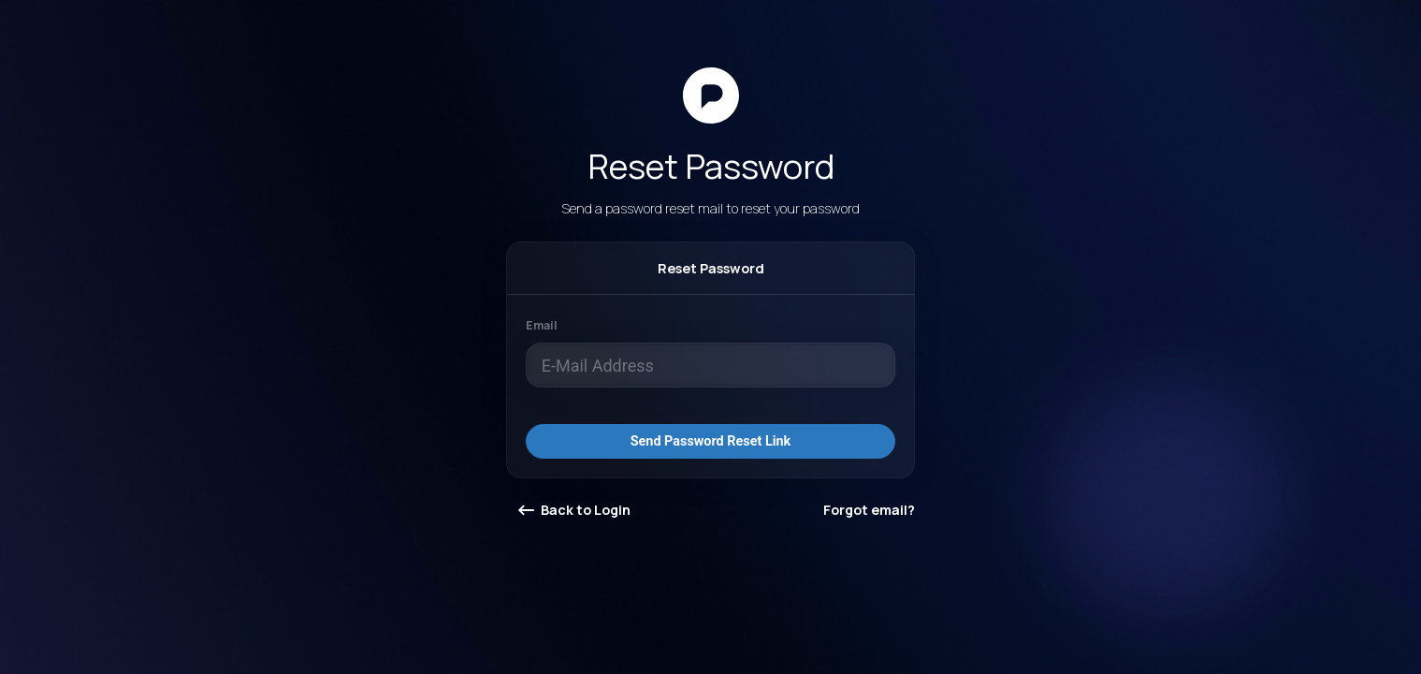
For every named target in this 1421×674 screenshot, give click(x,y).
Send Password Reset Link (711, 441)
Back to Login (574, 510)
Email (542, 325)
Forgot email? (869, 510)
